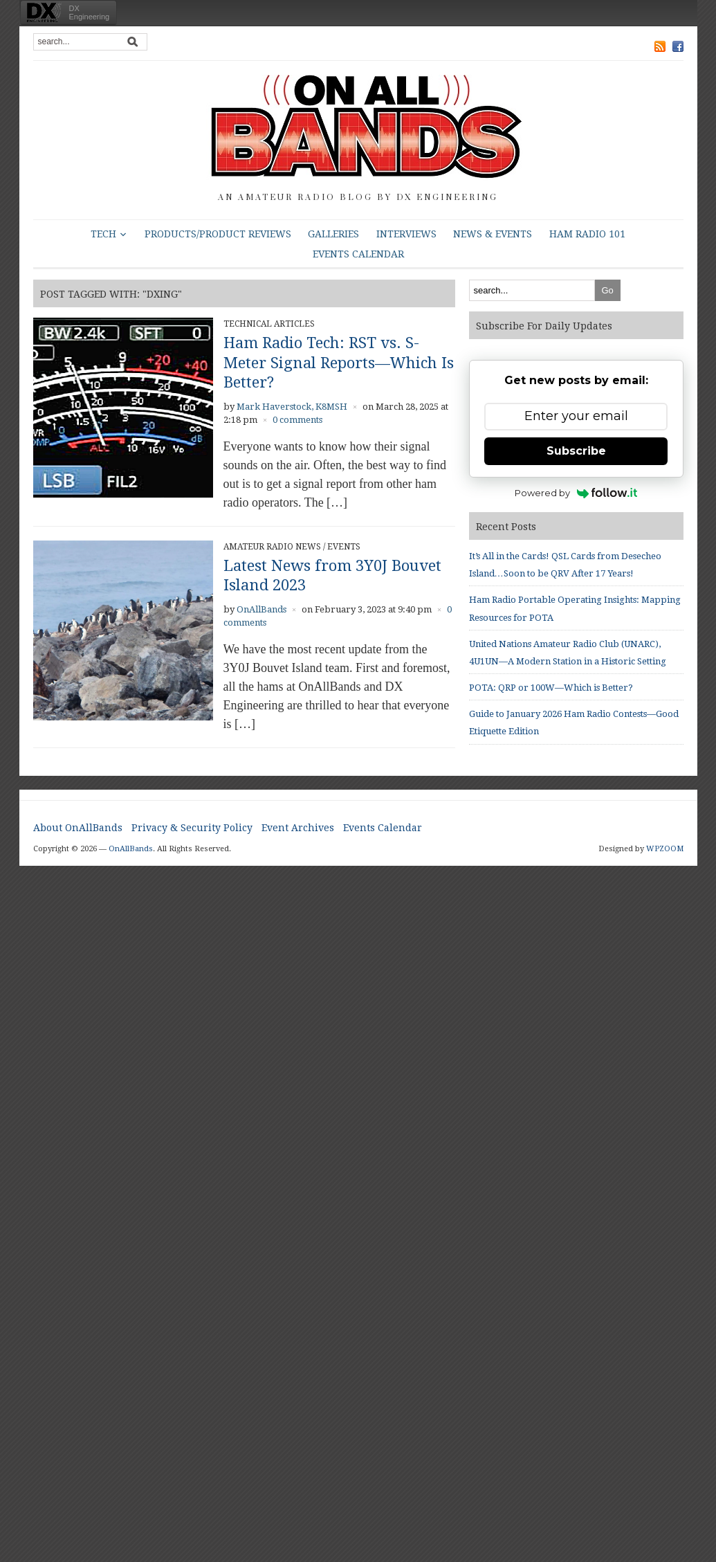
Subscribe (576, 450)
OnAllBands (261, 609)
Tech (103, 233)
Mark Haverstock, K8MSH (292, 406)
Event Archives (297, 827)
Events (343, 547)
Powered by (576, 492)
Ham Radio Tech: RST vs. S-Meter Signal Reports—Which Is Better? (338, 362)
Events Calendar (358, 254)
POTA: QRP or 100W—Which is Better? (551, 687)
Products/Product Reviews (218, 233)
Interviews (406, 233)
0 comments (297, 420)
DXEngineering (89, 12)
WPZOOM (664, 848)
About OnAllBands (77, 827)
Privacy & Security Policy (192, 827)
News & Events (492, 233)
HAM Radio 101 (587, 233)
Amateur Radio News (272, 547)
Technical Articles (269, 324)
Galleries (333, 233)
